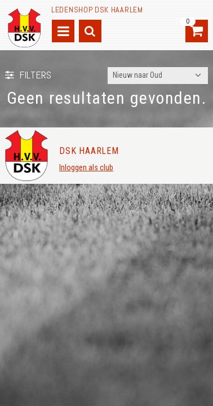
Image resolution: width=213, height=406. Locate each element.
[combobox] (158, 75)
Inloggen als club (86, 167)
